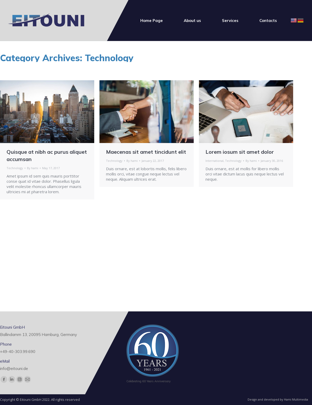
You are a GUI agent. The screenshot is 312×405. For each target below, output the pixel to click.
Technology (15, 168)
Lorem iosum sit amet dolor (239, 152)
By (32, 168)
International (214, 161)
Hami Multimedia (296, 399)
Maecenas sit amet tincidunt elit (146, 152)
